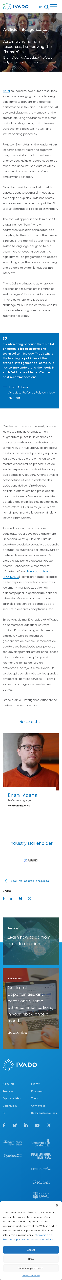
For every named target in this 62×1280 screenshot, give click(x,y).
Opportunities (12, 1098)
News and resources (44, 1113)
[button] (57, 1205)
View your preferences (31, 1268)
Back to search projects (26, 881)
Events (35, 1083)
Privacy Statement (31, 1276)
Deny (31, 1259)
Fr (40, 7)
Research (37, 1091)
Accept (31, 1249)
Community (10, 1105)
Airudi (6, 91)
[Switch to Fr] (17, 1113)
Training (8, 1091)
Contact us (38, 1105)
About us (8, 1083)
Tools (34, 1098)
